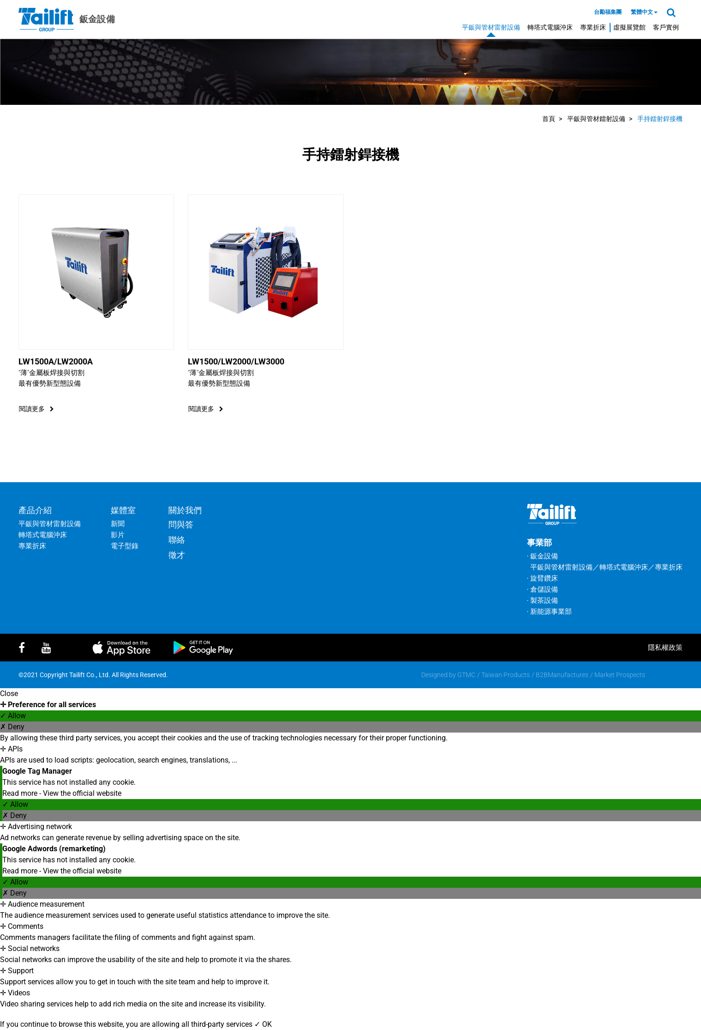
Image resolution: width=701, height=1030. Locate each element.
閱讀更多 (36, 408)
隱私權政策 (665, 647)
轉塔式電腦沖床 (550, 27)
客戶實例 (666, 27)
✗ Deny (12, 726)
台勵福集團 (608, 12)
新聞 (118, 524)
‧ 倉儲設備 (542, 589)
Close (9, 693)
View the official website (82, 793)
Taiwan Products (505, 675)
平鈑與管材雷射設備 (491, 27)
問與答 (180, 524)
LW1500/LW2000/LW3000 (236, 361)
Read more (20, 793)
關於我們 (185, 510)
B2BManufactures (562, 675)
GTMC (466, 675)
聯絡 (176, 540)
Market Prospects (619, 675)
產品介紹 (35, 510)
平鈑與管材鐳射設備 (596, 118)
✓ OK (263, 1024)
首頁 (548, 118)
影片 (118, 535)
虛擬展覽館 (629, 27)
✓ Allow (13, 715)
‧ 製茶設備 (542, 600)
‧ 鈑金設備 (542, 556)
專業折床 (593, 27)
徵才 (176, 555)
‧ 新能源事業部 (549, 611)
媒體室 (123, 510)
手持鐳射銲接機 (660, 118)
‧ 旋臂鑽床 (542, 578)
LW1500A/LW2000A (55, 361)
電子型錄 (124, 546)
